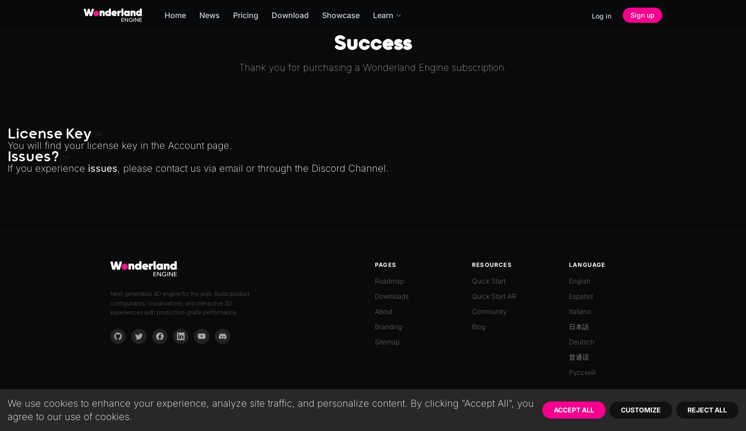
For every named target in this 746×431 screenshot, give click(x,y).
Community (489, 311)
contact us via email (199, 168)
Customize (641, 410)
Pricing (245, 15)
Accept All (574, 410)
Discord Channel (349, 168)
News (209, 15)
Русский (582, 372)
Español (581, 296)
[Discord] (222, 336)
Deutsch (581, 342)
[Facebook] (159, 336)
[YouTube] (201, 336)
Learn (387, 15)
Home (175, 15)
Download (290, 15)
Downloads (392, 296)
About (384, 311)
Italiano (580, 311)
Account (186, 145)
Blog (478, 327)
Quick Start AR (494, 296)
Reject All (707, 410)
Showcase (341, 15)
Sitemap (387, 342)
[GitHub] (118, 336)
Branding (388, 327)
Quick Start (489, 281)
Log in (601, 16)
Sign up (642, 15)
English (579, 281)
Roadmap (389, 281)
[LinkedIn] (180, 336)
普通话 (579, 357)
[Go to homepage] (114, 15)
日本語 (579, 327)
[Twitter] (139, 336)
